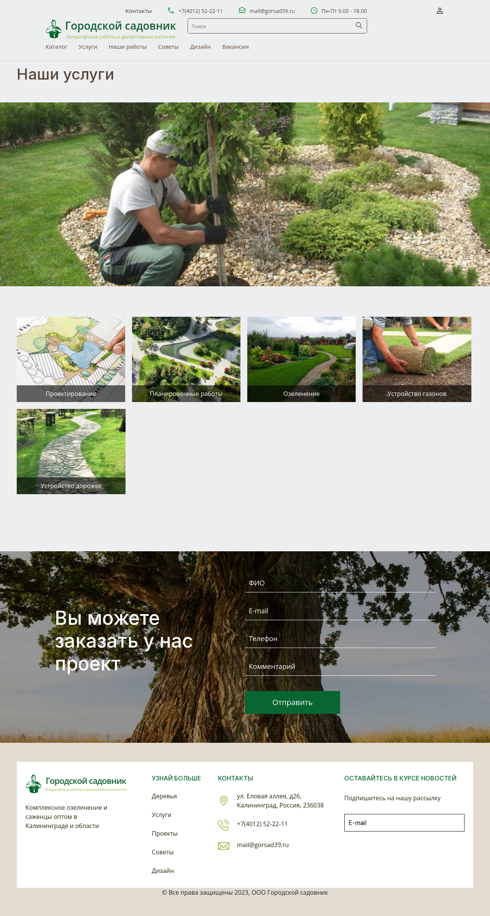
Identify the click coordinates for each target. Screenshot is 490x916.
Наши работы (128, 46)
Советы (168, 46)
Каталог (56, 46)
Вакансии (235, 46)
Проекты (165, 833)
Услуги (88, 46)
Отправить (292, 702)
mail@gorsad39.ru (272, 10)
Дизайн (200, 46)
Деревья (164, 796)
